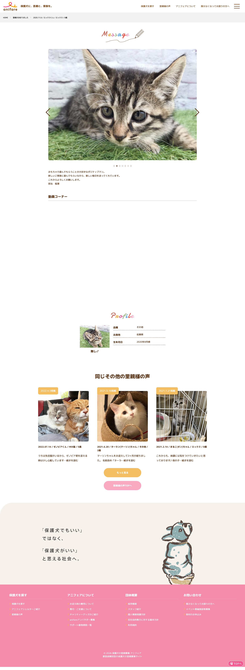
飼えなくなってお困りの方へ (215, 6)
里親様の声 (165, 6)
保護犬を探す (147, 6)
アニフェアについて (185, 6)
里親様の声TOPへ (122, 485)
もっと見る (122, 472)
